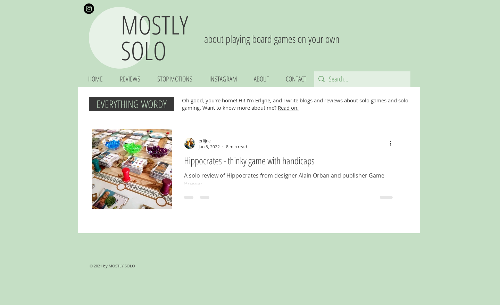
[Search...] (362, 79)
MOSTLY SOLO (154, 37)
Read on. (288, 107)
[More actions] (393, 143)
